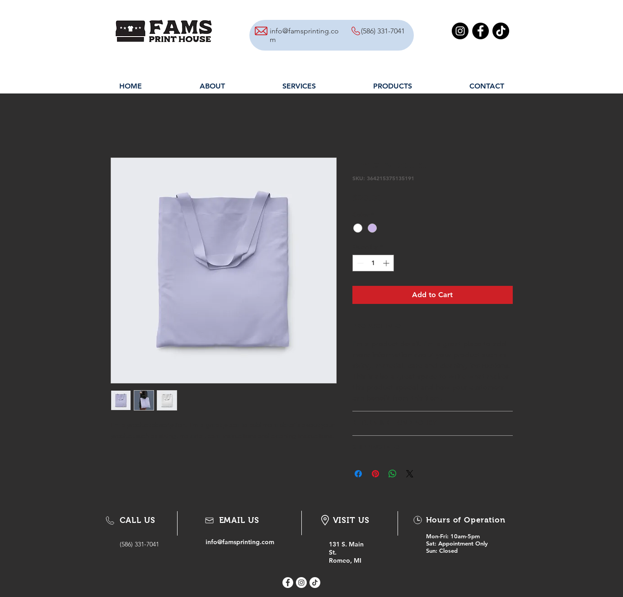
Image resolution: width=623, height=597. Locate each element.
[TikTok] (500, 31)
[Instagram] (460, 31)
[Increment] (387, 263)
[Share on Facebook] (358, 473)
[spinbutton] (373, 263)
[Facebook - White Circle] (287, 582)
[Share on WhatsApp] (392, 473)
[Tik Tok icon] (314, 582)
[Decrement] (359, 263)
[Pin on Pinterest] (375, 473)
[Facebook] (480, 31)
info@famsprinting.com (240, 542)
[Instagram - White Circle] (301, 582)
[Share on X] (409, 473)
